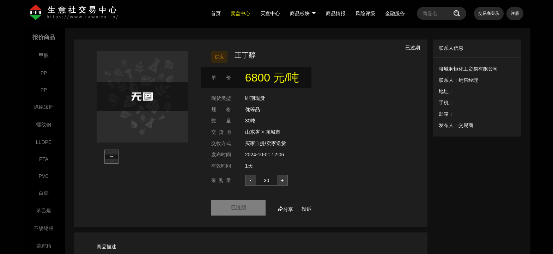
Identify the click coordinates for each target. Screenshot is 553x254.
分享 (285, 209)
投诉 (306, 209)
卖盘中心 (240, 13)
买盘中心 (270, 13)
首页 (216, 13)
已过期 (238, 207)
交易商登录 (488, 13)
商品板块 (303, 13)
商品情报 (336, 13)
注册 (515, 13)
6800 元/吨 (272, 77)
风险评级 (365, 13)
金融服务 (395, 13)
